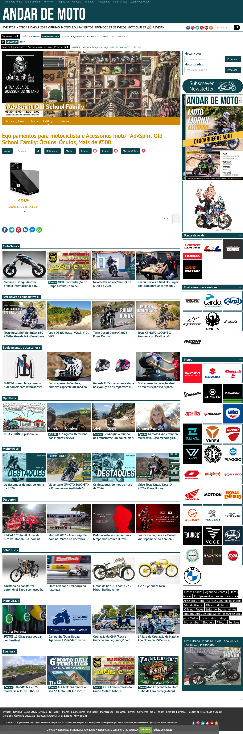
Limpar (7, 150)
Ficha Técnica (157, 718)
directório (12, 41)
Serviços (119, 27)
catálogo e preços (31, 36)
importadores (108, 36)
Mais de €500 (130, 150)
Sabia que (10, 550)
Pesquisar (232, 59)
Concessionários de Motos (224, 607)
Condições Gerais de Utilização (19, 722)
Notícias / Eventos (16, 121)
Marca (70, 150)
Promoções (103, 27)
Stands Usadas (193, 612)
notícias (122, 36)
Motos (66, 27)
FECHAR (145, 729)
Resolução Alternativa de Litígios (54, 722)
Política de (162, 729)
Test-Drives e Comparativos (21, 297)
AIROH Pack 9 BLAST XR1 (23, 207)
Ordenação (52, 150)
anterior (76, 47)
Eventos (9, 27)
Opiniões (10, 398)
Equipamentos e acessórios (22, 347)
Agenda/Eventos (216, 598)
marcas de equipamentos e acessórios (80, 36)
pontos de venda (50, 36)
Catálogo (48, 121)
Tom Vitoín (54, 718)
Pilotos (221, 629)
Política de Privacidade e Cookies (205, 718)
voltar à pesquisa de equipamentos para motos (106, 47)
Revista (158, 27)
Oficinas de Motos (217, 612)
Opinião (54, 27)
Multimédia (11, 449)
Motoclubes (137, 27)
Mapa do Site (80, 722)
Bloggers (208, 629)
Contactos (63, 121)
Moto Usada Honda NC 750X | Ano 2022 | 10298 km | (212, 669)
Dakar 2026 (38, 27)
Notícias (22, 27)
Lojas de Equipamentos (221, 616)
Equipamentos (82, 27)
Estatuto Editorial (176, 718)
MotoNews (11, 246)
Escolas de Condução (214, 625)
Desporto (10, 499)
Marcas (35, 121)
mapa (22, 41)
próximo (137, 47)
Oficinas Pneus (193, 616)
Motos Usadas (193, 598)
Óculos (85, 150)
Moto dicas (11, 601)
